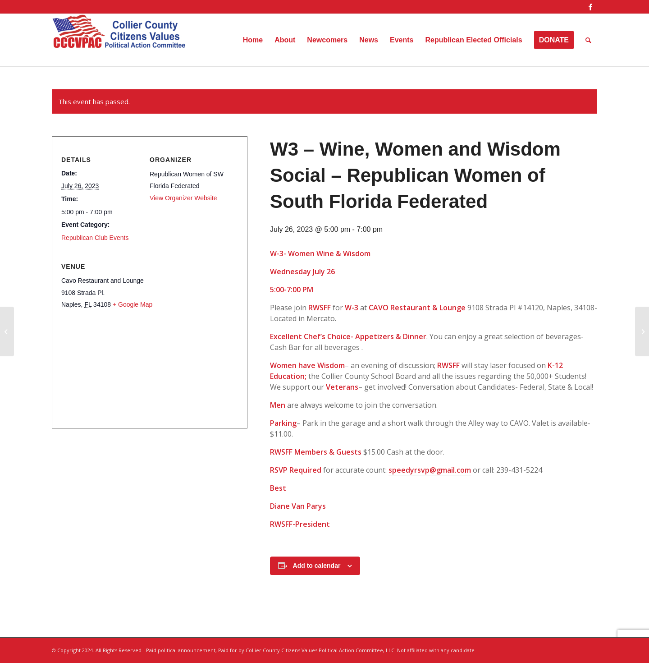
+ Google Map (132, 304)
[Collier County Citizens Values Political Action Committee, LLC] (119, 40)
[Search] (588, 40)
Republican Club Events (94, 237)
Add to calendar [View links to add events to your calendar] (317, 565)
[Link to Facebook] (590, 7)
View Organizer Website (183, 198)
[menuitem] (253, 40)
